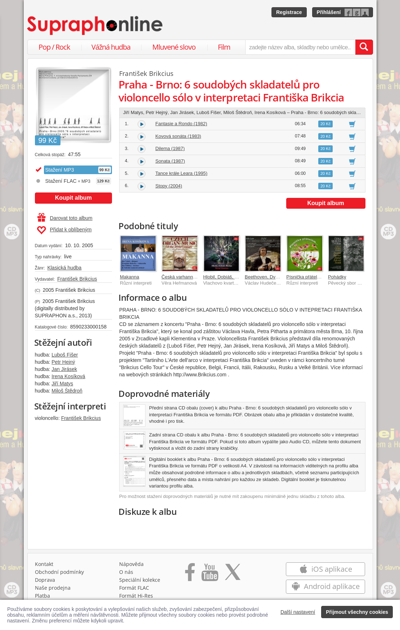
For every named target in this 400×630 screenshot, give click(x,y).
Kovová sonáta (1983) (178, 136)
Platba (42, 595)
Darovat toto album (65, 218)
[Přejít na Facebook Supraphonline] (189, 574)
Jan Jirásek (64, 369)
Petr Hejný (63, 362)
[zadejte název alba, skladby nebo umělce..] (300, 47)
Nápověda (131, 564)
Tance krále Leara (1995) (182, 173)
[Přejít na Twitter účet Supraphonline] (233, 574)
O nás (126, 571)
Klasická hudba (64, 268)
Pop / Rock (54, 47)
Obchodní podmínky (59, 571)
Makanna (129, 277)
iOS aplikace (325, 569)
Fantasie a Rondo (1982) (181, 123)
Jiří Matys (62, 383)
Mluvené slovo (173, 47)
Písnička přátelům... (306, 277)
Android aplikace (326, 586)
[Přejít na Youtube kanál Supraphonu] (210, 574)
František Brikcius (77, 279)
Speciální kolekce (139, 579)
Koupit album (73, 198)
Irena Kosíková (68, 376)
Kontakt (44, 564)
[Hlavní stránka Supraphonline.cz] (95, 25)
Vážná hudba (110, 47)
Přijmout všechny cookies (357, 612)
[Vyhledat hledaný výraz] (364, 47)
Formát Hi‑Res (136, 595)
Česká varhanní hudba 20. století (196, 277)
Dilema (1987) (170, 148)
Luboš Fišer (64, 355)
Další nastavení (297, 612)
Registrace (289, 12)
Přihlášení (329, 12)
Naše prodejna (53, 587)
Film (224, 47)
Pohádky (337, 277)
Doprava (45, 579)
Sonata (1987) (170, 161)
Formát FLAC (134, 587)
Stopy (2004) (169, 186)
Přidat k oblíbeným (64, 230)
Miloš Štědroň (66, 391)
